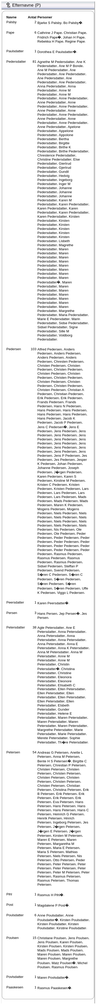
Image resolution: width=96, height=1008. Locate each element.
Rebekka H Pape (50, 41)
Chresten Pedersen (68, 361)
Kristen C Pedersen (52, 485)
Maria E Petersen (66, 848)
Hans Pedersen (49, 410)
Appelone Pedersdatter (55, 133)
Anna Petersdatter (71, 632)
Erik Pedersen (48, 398)
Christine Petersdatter (54, 675)
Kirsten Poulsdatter (74, 920)
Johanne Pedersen (51, 468)
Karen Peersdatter (51, 603)
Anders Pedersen (67, 353)
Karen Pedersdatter (74, 204)
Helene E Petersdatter (54, 715)
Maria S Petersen (50, 852)
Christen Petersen (51, 769)
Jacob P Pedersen (68, 422)
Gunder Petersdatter (53, 711)
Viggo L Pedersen (70, 593)
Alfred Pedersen (49, 349)
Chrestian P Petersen (69, 765)
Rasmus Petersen (66, 876)
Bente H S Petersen (52, 761)
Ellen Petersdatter (71, 689)
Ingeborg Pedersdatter (54, 182)
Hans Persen (47, 614)
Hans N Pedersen (67, 406)
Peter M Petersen (66, 872)
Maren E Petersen (51, 840)
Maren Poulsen (48, 954)
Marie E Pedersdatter (53, 319)
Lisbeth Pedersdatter (53, 243)
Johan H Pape (73, 37)
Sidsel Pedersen (49, 566)
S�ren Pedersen (67, 579)
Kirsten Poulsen (49, 946)
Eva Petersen (63, 802)
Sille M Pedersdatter (53, 333)
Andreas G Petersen (52, 752)
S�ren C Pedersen (52, 575)
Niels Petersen (64, 856)
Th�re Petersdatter (73, 742)
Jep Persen (67, 614)
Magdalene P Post (51, 905)
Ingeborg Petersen (67, 822)
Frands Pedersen (50, 402)
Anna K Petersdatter (73, 648)
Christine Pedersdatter (54, 159)
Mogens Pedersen (51, 509)
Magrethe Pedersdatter (55, 247)
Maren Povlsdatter (51, 977)
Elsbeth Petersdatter (53, 707)
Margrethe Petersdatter (54, 730)
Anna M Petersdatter (53, 652)
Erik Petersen (66, 794)
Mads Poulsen (48, 950)
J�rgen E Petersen (52, 831)
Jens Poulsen (78, 938)
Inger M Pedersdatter (53, 186)
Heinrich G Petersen (68, 814)
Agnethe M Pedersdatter (55, 62)
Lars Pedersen (65, 493)
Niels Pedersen (65, 513)
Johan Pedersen (69, 464)
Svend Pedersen (66, 570)
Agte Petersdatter (50, 628)
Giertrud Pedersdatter (54, 165)
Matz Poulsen (62, 963)
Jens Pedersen (65, 431)
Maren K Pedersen (68, 505)
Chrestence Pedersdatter (56, 155)
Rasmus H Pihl (48, 895)
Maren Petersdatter (72, 717)
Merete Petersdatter (52, 738)
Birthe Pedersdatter (73, 151)
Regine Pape (75, 41)
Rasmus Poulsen (65, 967)
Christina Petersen (67, 790)
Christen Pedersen (51, 365)
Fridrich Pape (47, 37)
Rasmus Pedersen (68, 554)
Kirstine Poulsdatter (71, 928)
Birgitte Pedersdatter (53, 145)
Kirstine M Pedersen (69, 480)
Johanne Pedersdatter (54, 190)
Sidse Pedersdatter (73, 323)
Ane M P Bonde (71, 66)
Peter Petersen (64, 864)
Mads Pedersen (66, 501)
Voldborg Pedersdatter (54, 337)
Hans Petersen (64, 806)
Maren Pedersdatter (53, 251)
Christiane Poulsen (51, 938)
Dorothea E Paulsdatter (55, 52)
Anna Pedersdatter (51, 86)
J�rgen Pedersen (67, 472)
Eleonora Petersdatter (54, 679)
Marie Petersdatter (72, 734)
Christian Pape (75, 33)
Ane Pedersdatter (56, 72)
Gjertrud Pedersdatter (54, 170)
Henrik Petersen (49, 818)
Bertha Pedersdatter (53, 141)
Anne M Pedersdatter (54, 92)
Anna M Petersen (66, 756)
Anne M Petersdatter (53, 658)
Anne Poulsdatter (50, 915)
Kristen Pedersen (67, 489)
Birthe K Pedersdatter (54, 149)
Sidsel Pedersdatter (52, 327)
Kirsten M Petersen (67, 835)
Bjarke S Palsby (49, 23)
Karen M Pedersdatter (54, 202)
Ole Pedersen (64, 533)
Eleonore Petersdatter (54, 683)
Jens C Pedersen (50, 427)
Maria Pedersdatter (73, 315)
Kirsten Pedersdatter (53, 223)
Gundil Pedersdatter (53, 174)
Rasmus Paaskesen (52, 988)
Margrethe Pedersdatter (55, 313)
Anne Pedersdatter (73, 98)
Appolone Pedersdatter (55, 137)
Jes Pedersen (64, 460)
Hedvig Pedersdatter (53, 178)
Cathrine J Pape (49, 33)
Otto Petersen (63, 860)
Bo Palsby (71, 23)
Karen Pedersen (49, 476)
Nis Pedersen (64, 529)
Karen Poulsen (71, 942)
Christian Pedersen (68, 394)
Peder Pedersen (66, 538)
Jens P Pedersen (67, 455)
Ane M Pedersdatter (52, 70)
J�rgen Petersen (66, 827)
